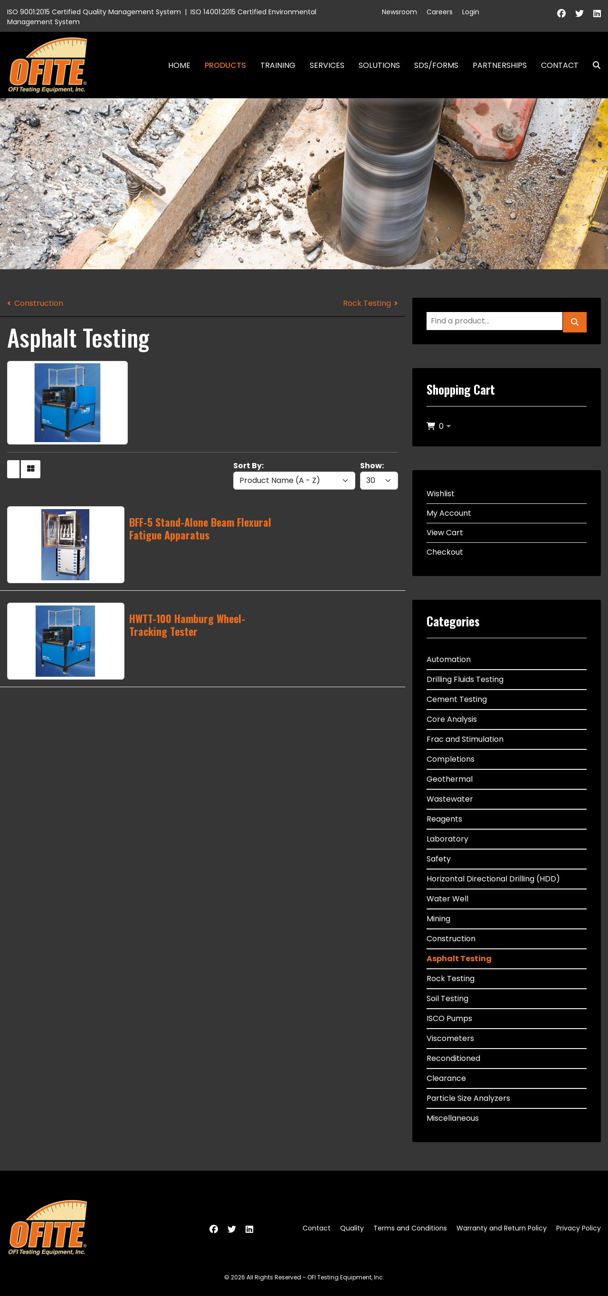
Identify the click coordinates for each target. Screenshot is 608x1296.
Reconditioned (453, 1058)
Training (277, 65)
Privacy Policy (578, 1228)
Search (593, 65)
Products (225, 65)
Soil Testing (447, 998)
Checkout (445, 552)
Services (327, 65)
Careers (440, 12)
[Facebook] (561, 13)
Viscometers (450, 1038)
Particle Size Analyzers (468, 1098)
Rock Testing (367, 303)
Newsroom (399, 12)
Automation (449, 659)
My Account (449, 513)
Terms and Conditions (410, 1228)
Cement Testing (457, 699)
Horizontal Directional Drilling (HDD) (493, 878)
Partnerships (500, 65)
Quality (352, 1228)
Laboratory (447, 838)
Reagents (444, 819)
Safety (439, 858)
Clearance (446, 1078)
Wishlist (441, 493)
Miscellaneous (453, 1118)
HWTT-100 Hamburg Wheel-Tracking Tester (187, 624)
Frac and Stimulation (465, 739)
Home (179, 65)
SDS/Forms (436, 65)
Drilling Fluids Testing (465, 679)
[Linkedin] (597, 13)
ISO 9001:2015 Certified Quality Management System (94, 12)
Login (470, 12)
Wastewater (450, 799)
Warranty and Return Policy (501, 1228)
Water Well (447, 898)
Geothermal (450, 779)
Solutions (379, 65)
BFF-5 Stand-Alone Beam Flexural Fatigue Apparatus (200, 528)
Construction (38, 303)
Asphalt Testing (459, 958)
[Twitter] (579, 13)
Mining (438, 918)
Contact (560, 65)
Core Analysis (452, 719)
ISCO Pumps (449, 1018)
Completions (451, 759)
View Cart (445, 532)
